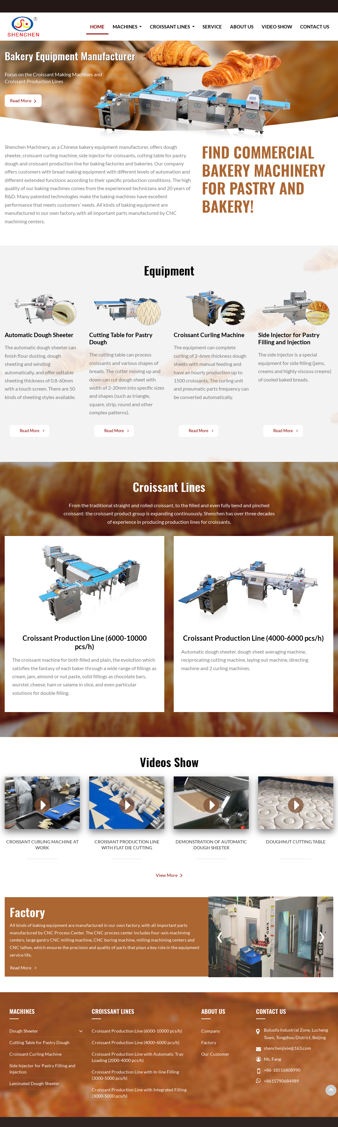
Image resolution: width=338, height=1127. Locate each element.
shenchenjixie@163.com (287, 1048)
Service (212, 26)
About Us (241, 26)
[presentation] (219, 934)
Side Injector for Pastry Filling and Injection (42, 1068)
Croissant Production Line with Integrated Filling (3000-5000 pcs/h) (139, 1093)
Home (97, 26)
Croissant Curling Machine (35, 1054)
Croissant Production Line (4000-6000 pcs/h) (135, 1042)
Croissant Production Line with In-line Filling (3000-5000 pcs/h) (135, 1075)
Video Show (277, 26)
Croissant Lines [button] (170, 26)
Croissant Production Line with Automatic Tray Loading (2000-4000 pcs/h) (137, 1057)
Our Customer (215, 1054)
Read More (20, 100)
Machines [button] (125, 26)
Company (210, 1031)
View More (166, 875)
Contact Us (314, 26)
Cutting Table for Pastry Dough (39, 1042)
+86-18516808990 (282, 1070)
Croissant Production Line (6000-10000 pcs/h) (137, 1031)
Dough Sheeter (23, 1031)
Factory (208, 1042)
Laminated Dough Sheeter (34, 1083)
